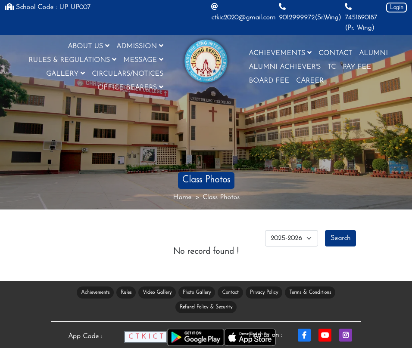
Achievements (95, 292)
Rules (126, 292)
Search (340, 238)
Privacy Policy (264, 292)
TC (332, 67)
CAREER (310, 80)
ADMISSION (139, 46)
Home (182, 197)
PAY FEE (357, 67)
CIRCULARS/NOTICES (127, 74)
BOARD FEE (269, 80)
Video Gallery (157, 292)
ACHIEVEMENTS (280, 53)
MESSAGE (143, 60)
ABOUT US (88, 46)
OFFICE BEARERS (130, 87)
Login (396, 7)
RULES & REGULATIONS (72, 60)
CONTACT (335, 53)
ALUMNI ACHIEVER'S (285, 67)
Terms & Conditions (310, 292)
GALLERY (65, 73)
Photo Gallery (197, 292)
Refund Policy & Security (206, 307)
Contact (230, 292)
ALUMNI (373, 53)
